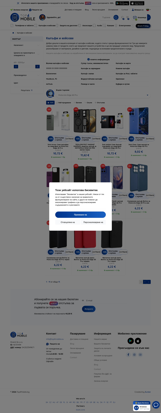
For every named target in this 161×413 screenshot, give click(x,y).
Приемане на (80, 214)
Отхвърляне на (68, 222)
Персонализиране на (93, 222)
